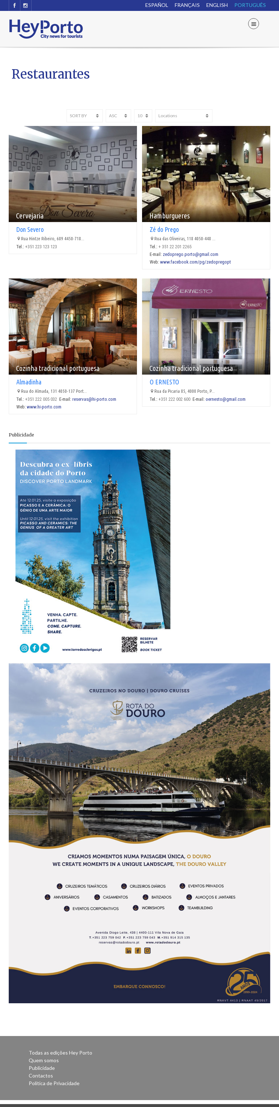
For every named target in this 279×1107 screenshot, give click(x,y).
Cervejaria (30, 215)
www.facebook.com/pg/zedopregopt (195, 262)
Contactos (41, 1075)
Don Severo (30, 229)
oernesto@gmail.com (226, 399)
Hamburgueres (169, 215)
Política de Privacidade (54, 1083)
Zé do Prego (164, 229)
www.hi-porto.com (44, 407)
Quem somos (44, 1060)
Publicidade (42, 1068)
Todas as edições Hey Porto (60, 1052)
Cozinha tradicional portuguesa (58, 368)
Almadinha (28, 382)
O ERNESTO (164, 382)
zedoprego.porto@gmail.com (190, 254)
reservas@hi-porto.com (94, 399)
